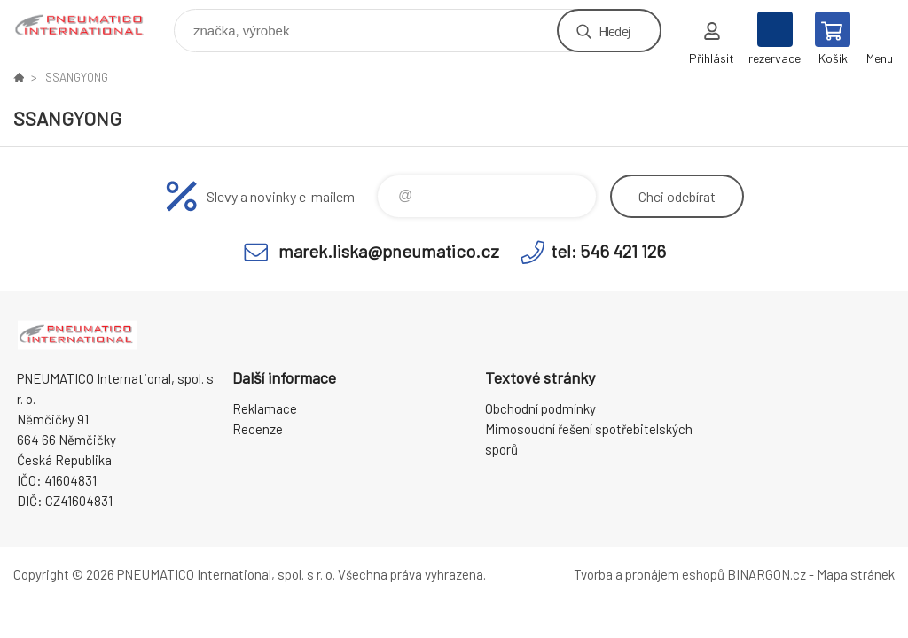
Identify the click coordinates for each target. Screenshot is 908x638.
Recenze (257, 429)
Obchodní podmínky (540, 408)
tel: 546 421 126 (608, 250)
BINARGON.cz (766, 574)
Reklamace (264, 408)
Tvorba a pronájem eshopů (649, 574)
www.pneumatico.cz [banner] (91, 26)
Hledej (614, 30)
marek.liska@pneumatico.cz (388, 250)
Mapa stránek (856, 574)
